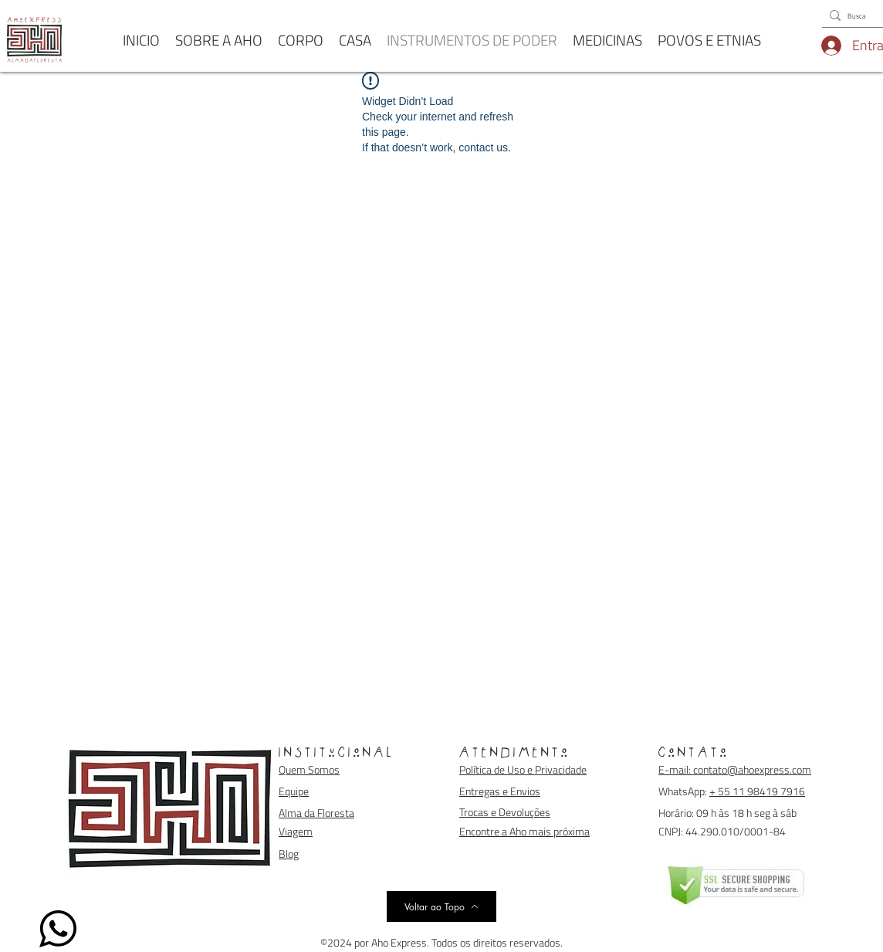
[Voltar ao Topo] (441, 906)
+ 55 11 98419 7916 (757, 791)
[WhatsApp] (58, 928)
